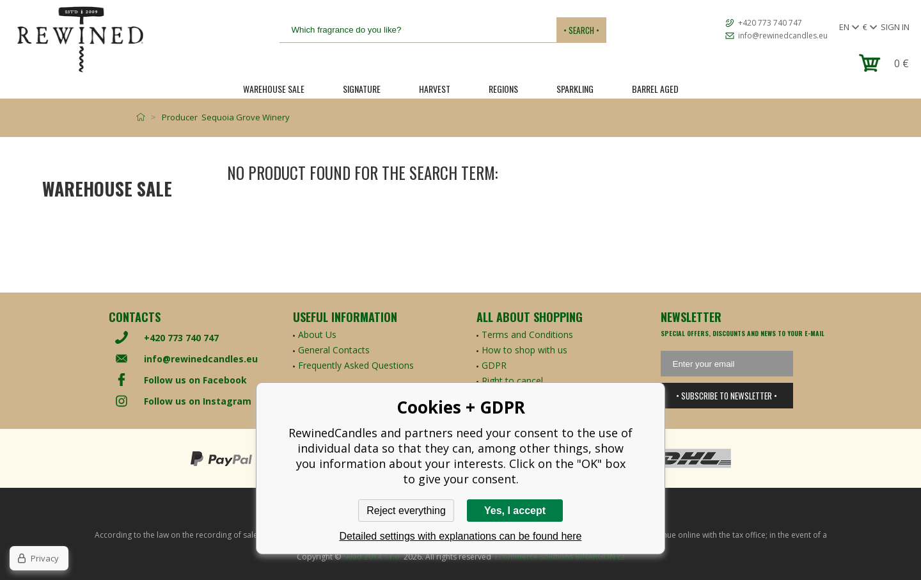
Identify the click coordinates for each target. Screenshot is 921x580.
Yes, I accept (515, 510)
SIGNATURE (362, 88)
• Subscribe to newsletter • (726, 395)
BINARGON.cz (600, 556)
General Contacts (334, 350)
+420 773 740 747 (770, 22)
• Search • (581, 30)
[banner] (80, 39)
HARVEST (434, 88)
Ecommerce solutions (534, 556)
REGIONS (503, 88)
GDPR (494, 365)
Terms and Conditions (527, 334)
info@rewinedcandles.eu (783, 35)
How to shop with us (524, 350)
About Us (317, 334)
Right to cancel (512, 381)
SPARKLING (575, 88)
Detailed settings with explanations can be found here (461, 536)
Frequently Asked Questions (356, 365)
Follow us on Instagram (197, 401)
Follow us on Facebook (195, 380)
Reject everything (406, 510)
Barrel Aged (655, 88)
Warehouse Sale (273, 88)
